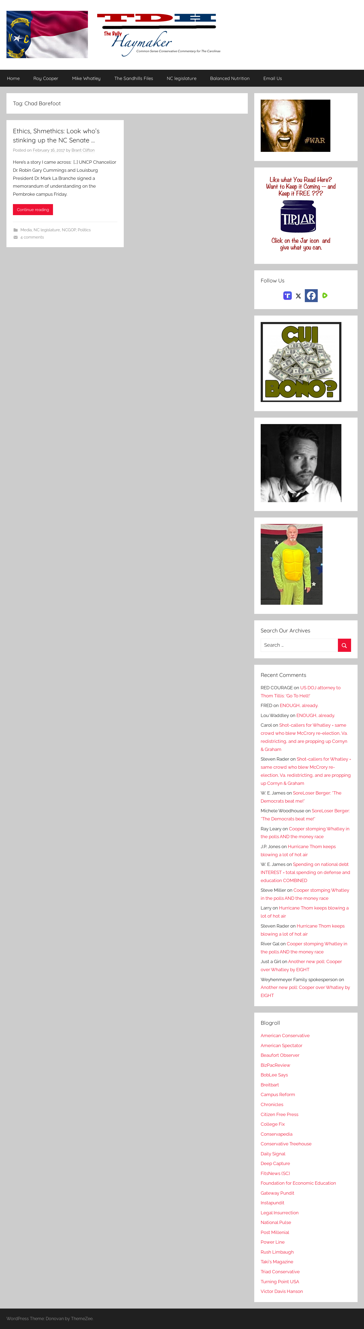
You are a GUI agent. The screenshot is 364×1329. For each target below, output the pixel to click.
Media (26, 230)
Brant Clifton (83, 150)
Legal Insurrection (280, 1212)
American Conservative (285, 1035)
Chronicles (272, 1104)
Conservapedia (276, 1134)
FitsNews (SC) (275, 1173)
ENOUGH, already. (299, 705)
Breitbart (270, 1084)
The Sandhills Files (133, 78)
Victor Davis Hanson (282, 1291)
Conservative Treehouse (286, 1143)
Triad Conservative (280, 1271)
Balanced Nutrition (230, 78)
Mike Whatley (86, 78)
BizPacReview (275, 1065)
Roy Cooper (45, 78)
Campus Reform (278, 1094)
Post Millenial (275, 1232)
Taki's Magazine (277, 1261)
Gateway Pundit (277, 1193)
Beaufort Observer (280, 1055)
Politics (84, 230)
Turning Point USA (280, 1281)
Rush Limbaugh (277, 1252)
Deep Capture (275, 1163)
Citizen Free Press (279, 1114)
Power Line (273, 1242)
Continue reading (33, 209)
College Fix (273, 1124)
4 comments (32, 237)
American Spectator (281, 1045)
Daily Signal (273, 1153)
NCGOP (69, 230)
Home (13, 78)
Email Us (272, 78)
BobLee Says (274, 1075)
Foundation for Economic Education (298, 1183)
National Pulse (276, 1222)
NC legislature (181, 78)
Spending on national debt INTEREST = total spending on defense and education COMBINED (305, 872)
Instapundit (272, 1202)
